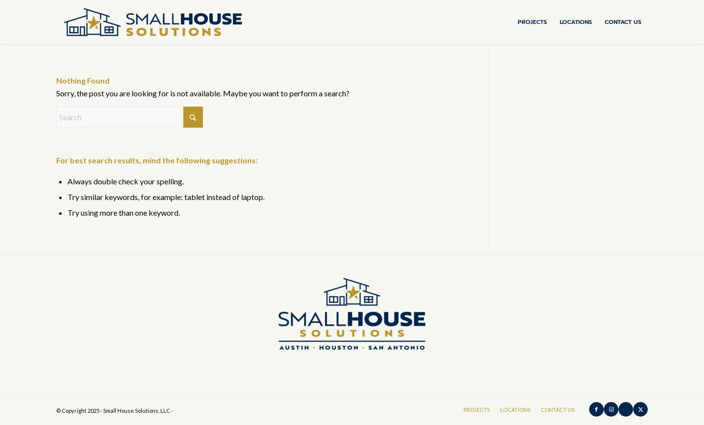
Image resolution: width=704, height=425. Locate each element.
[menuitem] (532, 22)
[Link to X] (640, 409)
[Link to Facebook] (596, 409)
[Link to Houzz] (625, 409)
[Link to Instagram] (611, 409)
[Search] (129, 117)
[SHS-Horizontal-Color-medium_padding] (153, 22)
